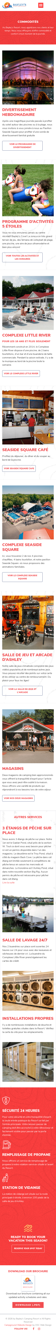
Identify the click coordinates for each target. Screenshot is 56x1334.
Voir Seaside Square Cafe (19, 468)
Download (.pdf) (28, 1305)
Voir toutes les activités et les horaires (22, 257)
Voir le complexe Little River (21, 373)
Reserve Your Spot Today (28, 1248)
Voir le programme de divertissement (22, 146)
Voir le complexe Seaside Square (22, 577)
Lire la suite (8, 882)
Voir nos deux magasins (18, 798)
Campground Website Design (18, 1325)
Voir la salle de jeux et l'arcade (22, 691)
